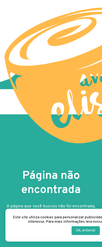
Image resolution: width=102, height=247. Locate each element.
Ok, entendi (85, 230)
